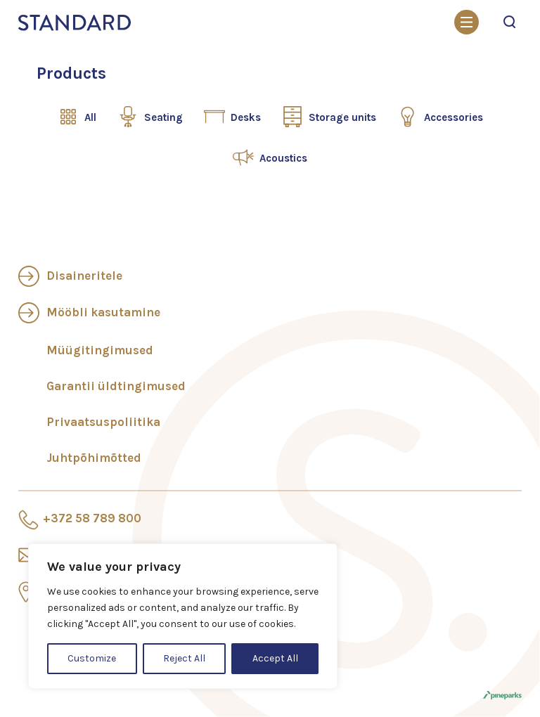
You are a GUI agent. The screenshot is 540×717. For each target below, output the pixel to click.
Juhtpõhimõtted (93, 458)
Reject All (184, 658)
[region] (183, 616)
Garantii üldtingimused (116, 386)
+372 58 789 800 (92, 518)
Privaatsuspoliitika (103, 422)
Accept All (275, 658)
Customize (92, 658)
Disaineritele (84, 276)
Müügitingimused (99, 350)
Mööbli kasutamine (103, 312)
